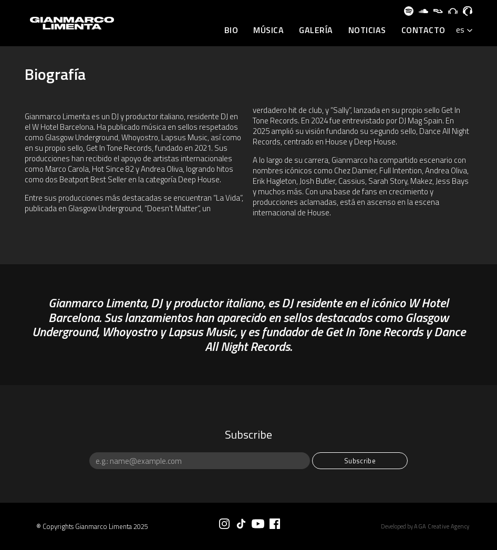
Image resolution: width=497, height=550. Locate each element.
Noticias (367, 30)
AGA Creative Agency (442, 526)
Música (268, 30)
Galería (316, 30)
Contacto (423, 30)
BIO (231, 30)
